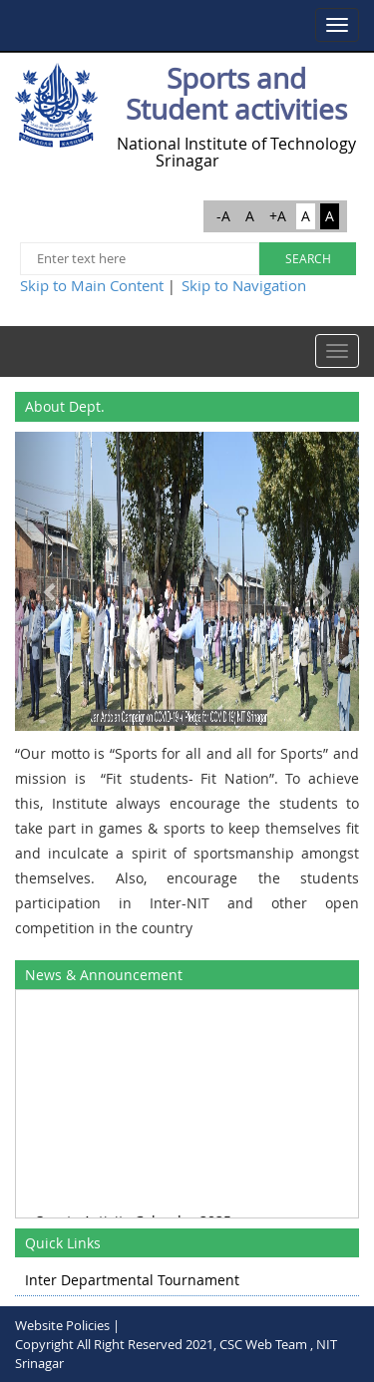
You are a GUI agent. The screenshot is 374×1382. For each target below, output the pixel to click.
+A (277, 215)
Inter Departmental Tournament (132, 1279)
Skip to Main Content (92, 285)
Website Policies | (67, 1325)
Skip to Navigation (244, 285)
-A (223, 215)
